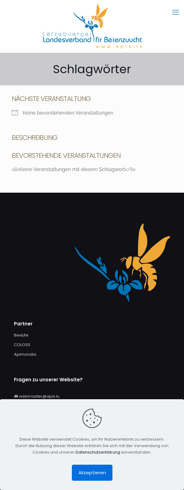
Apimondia (25, 354)
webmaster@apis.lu (39, 396)
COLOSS (22, 345)
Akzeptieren (92, 472)
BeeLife (21, 335)
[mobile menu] (175, 12)
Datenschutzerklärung (98, 452)
